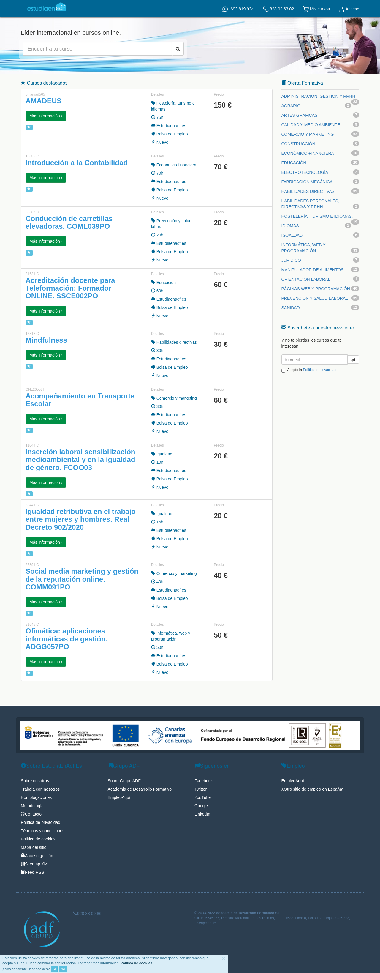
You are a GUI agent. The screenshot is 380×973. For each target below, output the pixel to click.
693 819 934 (238, 9)
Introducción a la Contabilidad (77, 163)
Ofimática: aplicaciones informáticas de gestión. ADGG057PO (66, 639)
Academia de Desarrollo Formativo (140, 789)
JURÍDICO (291, 260)
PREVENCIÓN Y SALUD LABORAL (314, 298)
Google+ (202, 805)
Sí (54, 969)
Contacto (31, 814)
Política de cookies (38, 839)
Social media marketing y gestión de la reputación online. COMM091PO (82, 579)
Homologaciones (36, 797)
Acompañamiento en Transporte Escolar (80, 400)
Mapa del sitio (33, 847)
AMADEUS (43, 101)
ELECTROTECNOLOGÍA (304, 172)
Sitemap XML (35, 864)
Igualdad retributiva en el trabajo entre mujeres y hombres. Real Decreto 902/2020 (81, 519)
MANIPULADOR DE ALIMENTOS (312, 269)
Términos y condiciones (42, 830)
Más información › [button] (45, 115)
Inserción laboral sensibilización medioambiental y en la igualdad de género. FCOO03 (80, 459)
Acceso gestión (37, 855)
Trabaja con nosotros (40, 789)
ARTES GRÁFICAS (299, 115)
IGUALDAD (292, 235)
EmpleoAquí (119, 797)
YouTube (202, 797)
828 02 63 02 (278, 9)
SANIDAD (290, 307)
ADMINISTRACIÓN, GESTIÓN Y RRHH (318, 96)
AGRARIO (291, 105)
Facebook (203, 780)
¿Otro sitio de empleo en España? (312, 789)
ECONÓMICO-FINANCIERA (307, 153)
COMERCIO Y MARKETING (307, 134)
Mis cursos (316, 9)
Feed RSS (32, 872)
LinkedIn (202, 814)
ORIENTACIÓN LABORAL (305, 279)
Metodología (32, 805)
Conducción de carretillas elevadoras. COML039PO (69, 222)
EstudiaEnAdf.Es (47, 6)
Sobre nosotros (35, 780)
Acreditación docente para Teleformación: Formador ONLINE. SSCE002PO (70, 288)
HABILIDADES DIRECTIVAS (308, 191)
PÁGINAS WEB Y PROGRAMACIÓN (315, 288)
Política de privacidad (319, 370)
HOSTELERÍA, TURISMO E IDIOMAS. (317, 216)
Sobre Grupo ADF (124, 780)
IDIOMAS (290, 225)
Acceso (349, 9)
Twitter (200, 789)
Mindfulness (46, 340)
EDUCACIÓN (293, 162)
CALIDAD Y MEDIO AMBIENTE (310, 124)
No (63, 969)
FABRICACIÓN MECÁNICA (307, 181)
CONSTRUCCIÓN (298, 143)
